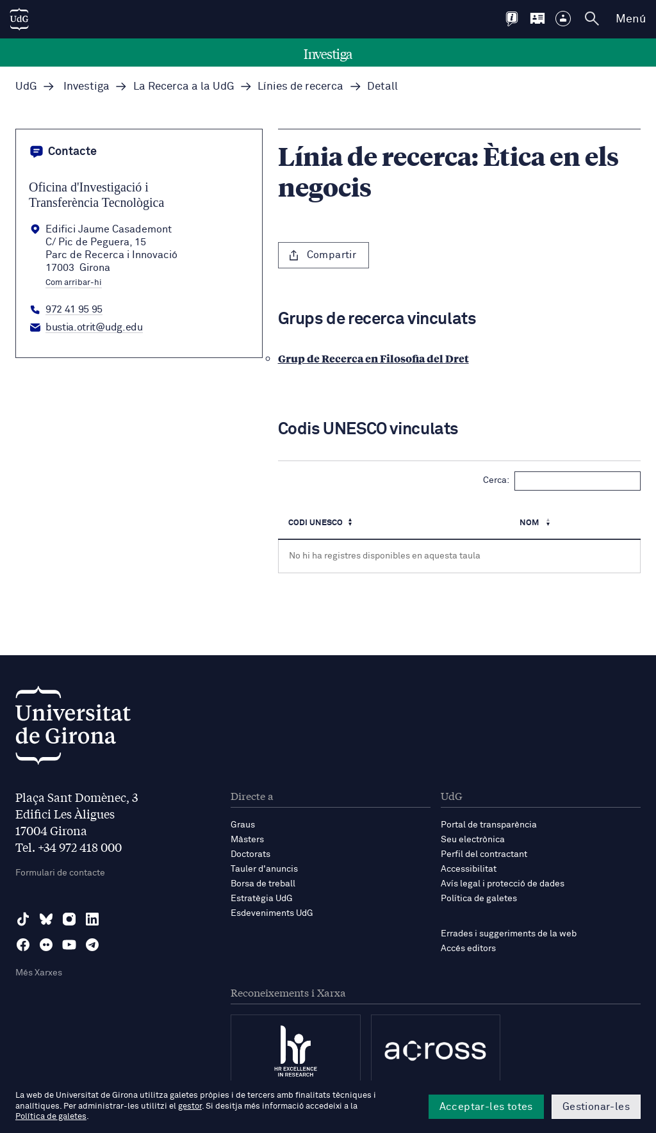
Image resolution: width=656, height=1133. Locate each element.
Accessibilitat (468, 869)
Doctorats (250, 854)
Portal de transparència (489, 824)
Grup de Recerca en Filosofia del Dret (373, 358)
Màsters (247, 839)
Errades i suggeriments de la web (509, 933)
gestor (190, 1106)
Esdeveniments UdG (272, 913)
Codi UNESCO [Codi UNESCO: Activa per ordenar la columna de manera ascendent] (315, 523)
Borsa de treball (263, 883)
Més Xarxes (38, 972)
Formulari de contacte (60, 872)
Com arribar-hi (73, 283)
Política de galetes (479, 898)
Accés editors (468, 948)
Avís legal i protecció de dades (502, 883)
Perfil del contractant (484, 854)
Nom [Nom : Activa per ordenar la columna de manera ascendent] (530, 523)
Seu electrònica (473, 839)
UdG (26, 86)
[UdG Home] (19, 19)
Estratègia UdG (262, 898)
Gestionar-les (596, 1107)
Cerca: (562, 481)
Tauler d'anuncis (264, 869)
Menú (631, 19)
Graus (243, 824)
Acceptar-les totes (486, 1107)
